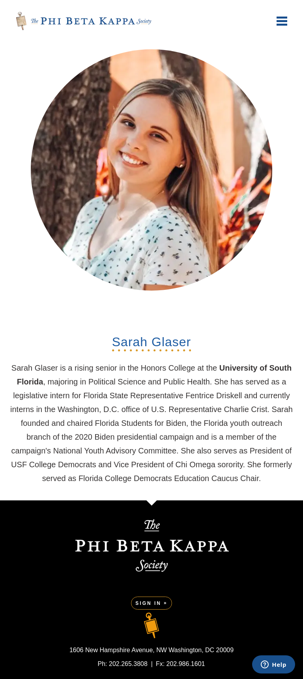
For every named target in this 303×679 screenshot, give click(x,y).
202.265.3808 (128, 663)
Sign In (148, 603)
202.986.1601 (185, 663)
